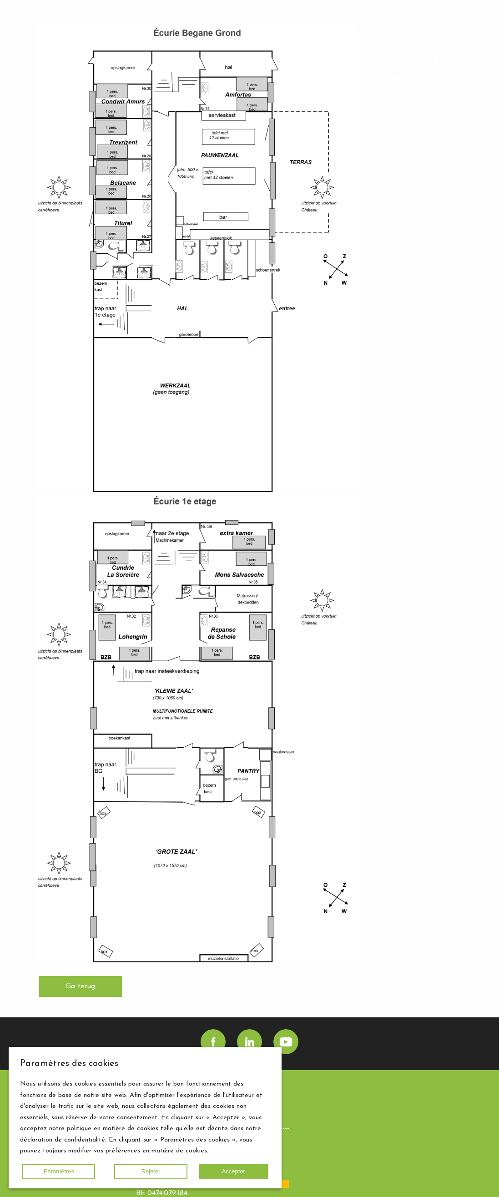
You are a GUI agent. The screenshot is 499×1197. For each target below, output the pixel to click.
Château (421, 73)
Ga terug (80, 986)
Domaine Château (418, 108)
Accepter (233, 1171)
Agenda (431, 202)
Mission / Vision (433, 121)
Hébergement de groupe (428, 60)
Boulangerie (426, 95)
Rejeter (151, 1171)
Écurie (417, 84)
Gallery (399, 167)
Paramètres (59, 1171)
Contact (455, 215)
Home (399, 154)
